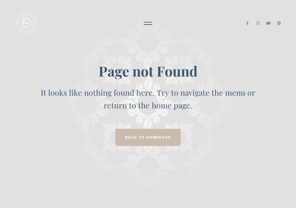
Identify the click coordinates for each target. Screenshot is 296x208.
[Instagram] (258, 23)
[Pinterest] (279, 23)
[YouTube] (268, 23)
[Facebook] (247, 23)
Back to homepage (148, 137)
